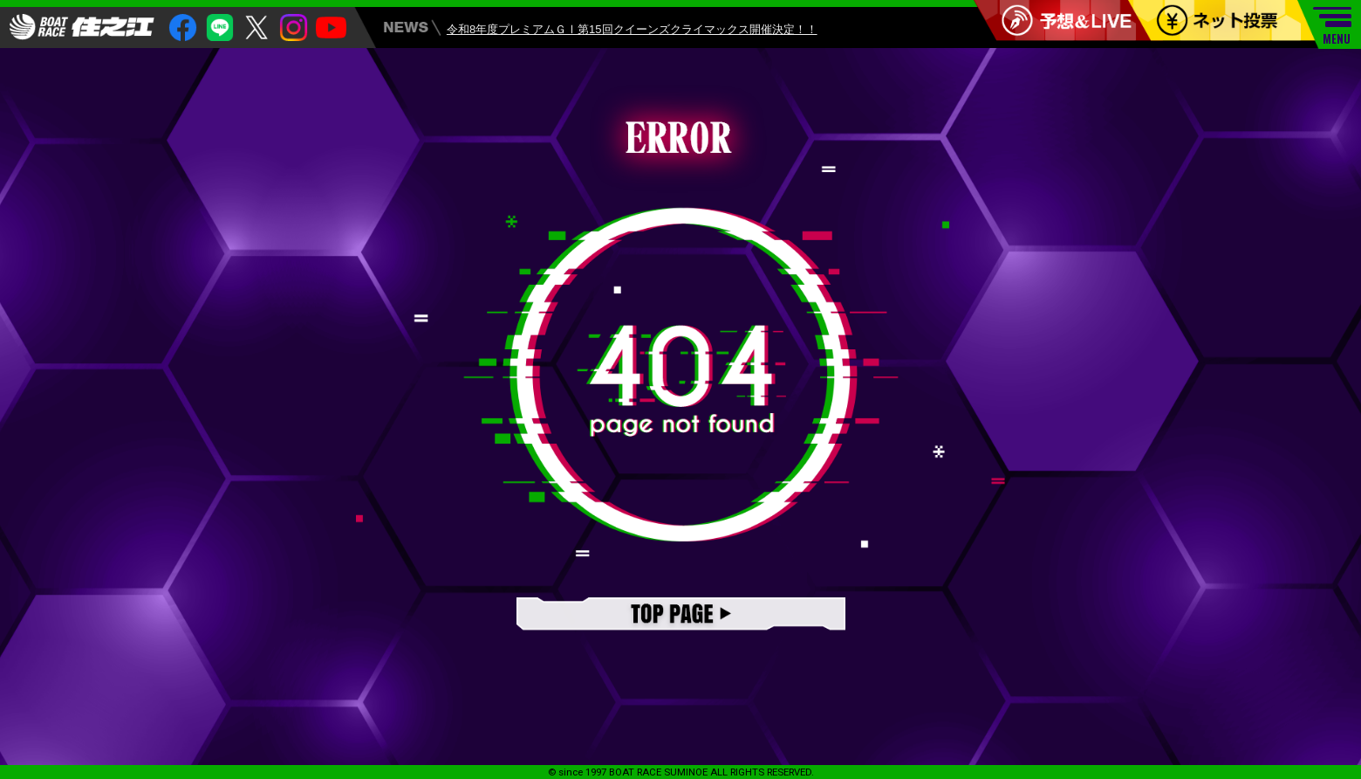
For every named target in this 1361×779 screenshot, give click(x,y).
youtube (331, 27)
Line (220, 27)
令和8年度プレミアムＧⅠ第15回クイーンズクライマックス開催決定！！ (632, 31)
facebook (182, 27)
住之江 (82, 27)
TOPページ (680, 614)
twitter (257, 27)
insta (293, 27)
